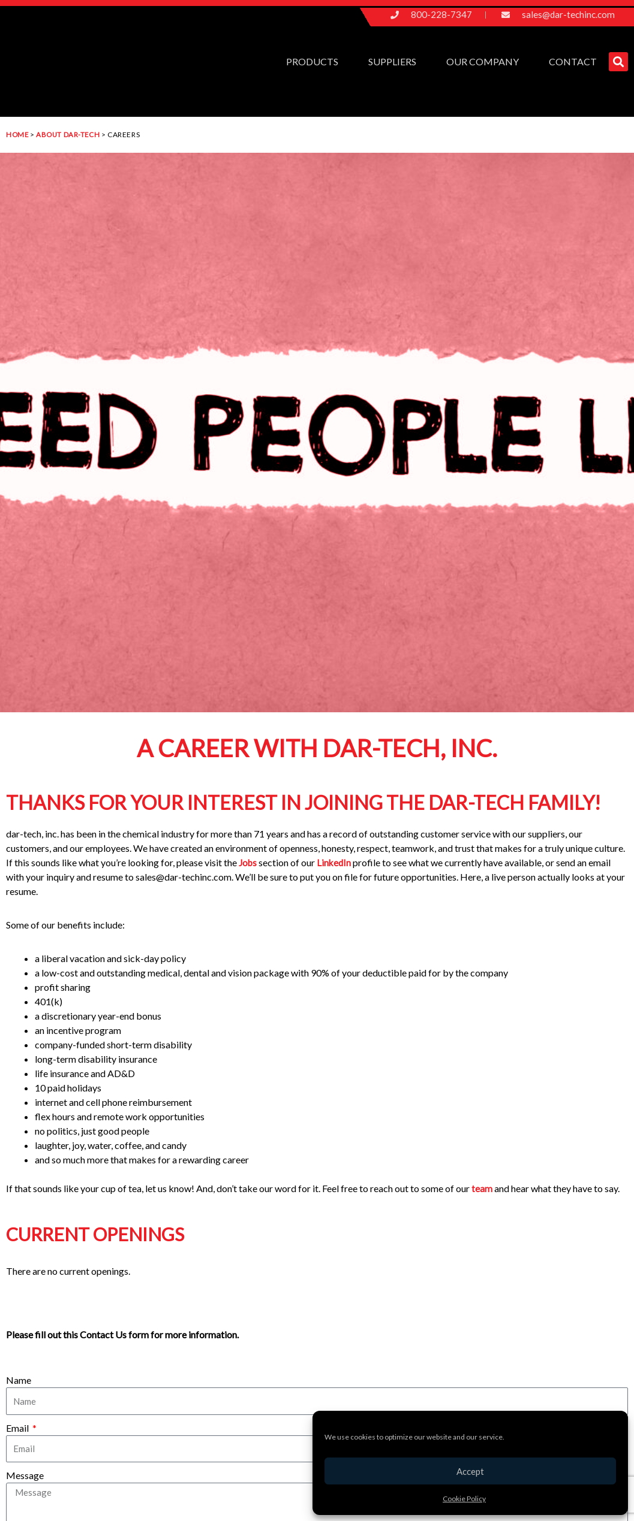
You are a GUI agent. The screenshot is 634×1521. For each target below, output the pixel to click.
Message (25, 1475)
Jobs (249, 862)
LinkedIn (336, 862)
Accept (470, 1471)
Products (315, 62)
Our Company (485, 62)
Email (18, 1428)
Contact (573, 61)
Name (18, 1380)
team (482, 1188)
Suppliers (395, 62)
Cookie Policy (464, 1498)
